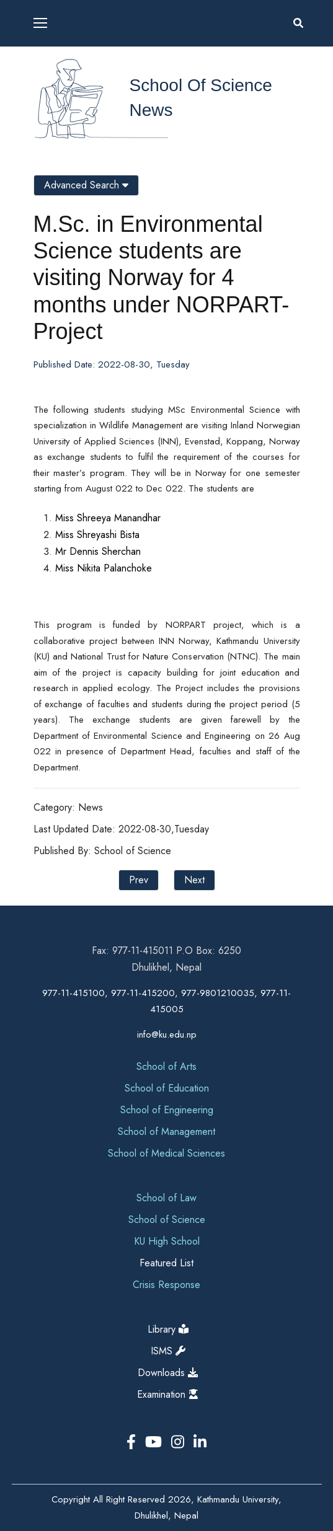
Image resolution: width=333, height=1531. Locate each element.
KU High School (167, 1241)
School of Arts (166, 1066)
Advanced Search (86, 185)
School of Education (167, 1088)
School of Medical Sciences (166, 1153)
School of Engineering (166, 1110)
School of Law (166, 1198)
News (151, 110)
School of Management (166, 1131)
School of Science (201, 85)
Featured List (166, 1263)
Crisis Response (166, 1284)
